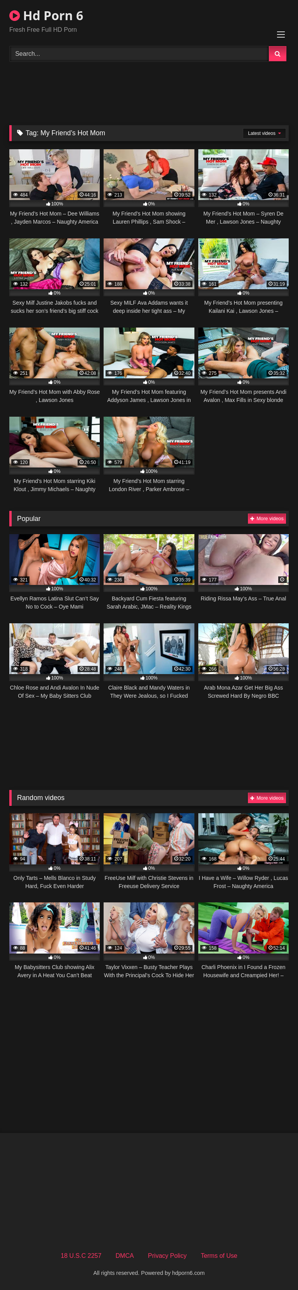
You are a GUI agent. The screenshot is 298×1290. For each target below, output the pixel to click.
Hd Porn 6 (46, 15)
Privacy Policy (167, 1255)
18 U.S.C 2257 (81, 1255)
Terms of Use (219, 1255)
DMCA (125, 1255)
